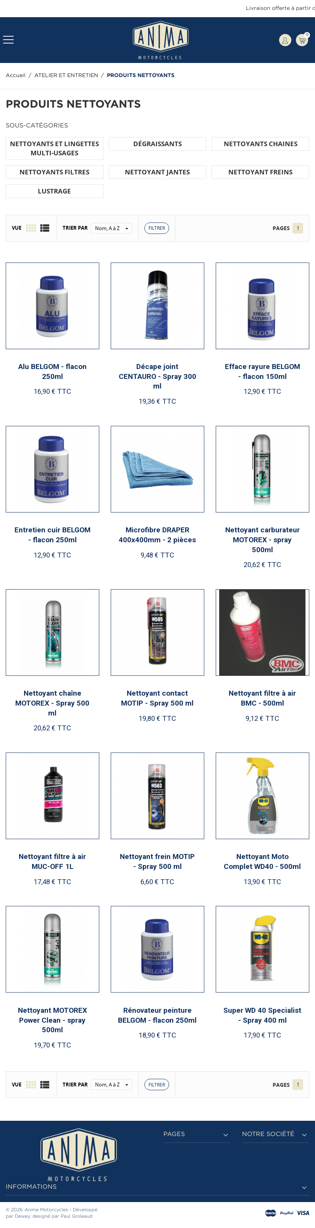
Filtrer (157, 228)
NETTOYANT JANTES (157, 172)
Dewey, (23, 1216)
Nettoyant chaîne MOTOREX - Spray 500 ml (52, 703)
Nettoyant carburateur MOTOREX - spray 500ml (262, 539)
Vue (16, 227)
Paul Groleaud (76, 1216)
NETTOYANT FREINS (260, 172)
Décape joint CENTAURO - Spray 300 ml (157, 376)
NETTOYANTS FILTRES (54, 172)
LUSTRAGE (54, 191)
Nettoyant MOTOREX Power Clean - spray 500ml (52, 1020)
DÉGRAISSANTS (157, 143)
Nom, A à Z (113, 228)
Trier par (75, 227)
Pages (281, 228)
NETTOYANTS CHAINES (260, 143)
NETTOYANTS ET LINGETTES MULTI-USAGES (54, 148)
